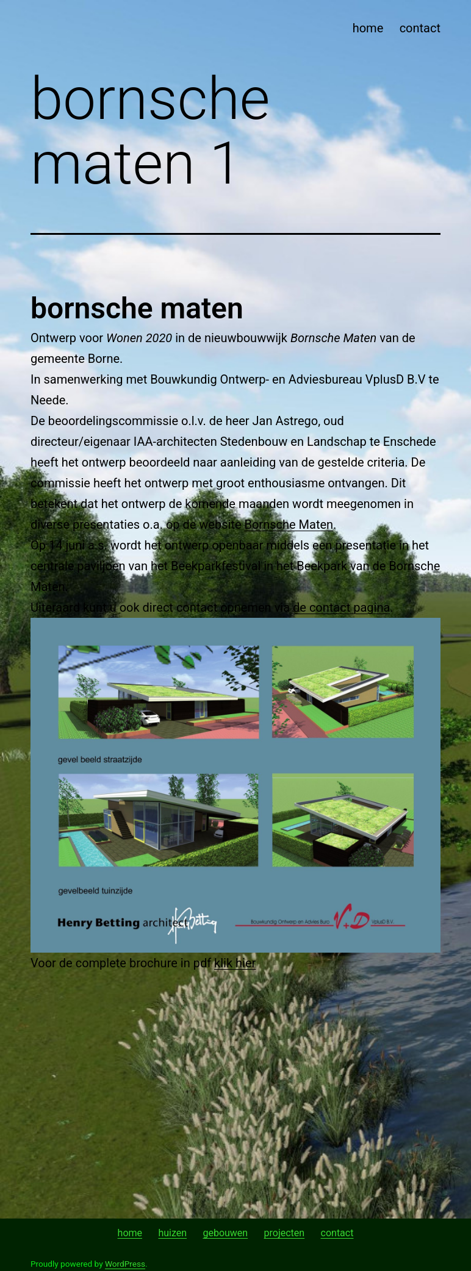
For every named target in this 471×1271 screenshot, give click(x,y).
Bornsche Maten (289, 524)
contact (420, 28)
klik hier (235, 963)
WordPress (125, 1264)
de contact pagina (341, 607)
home (368, 28)
